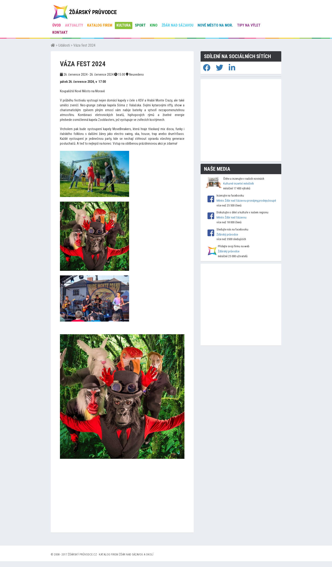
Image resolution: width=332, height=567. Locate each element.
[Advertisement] (122, 500)
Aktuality (74, 25)
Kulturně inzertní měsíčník (238, 183)
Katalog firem (99, 25)
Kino (153, 25)
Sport (140, 25)
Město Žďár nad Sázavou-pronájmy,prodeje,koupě (246, 200)
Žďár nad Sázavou (177, 25)
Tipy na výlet (249, 25)
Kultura (123, 25)
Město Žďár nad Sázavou (231, 217)
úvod (56, 25)
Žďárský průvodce (227, 234)
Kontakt (60, 32)
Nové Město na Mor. (215, 25)
